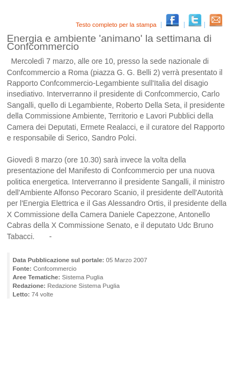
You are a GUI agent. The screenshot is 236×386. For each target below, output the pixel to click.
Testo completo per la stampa (117, 24)
